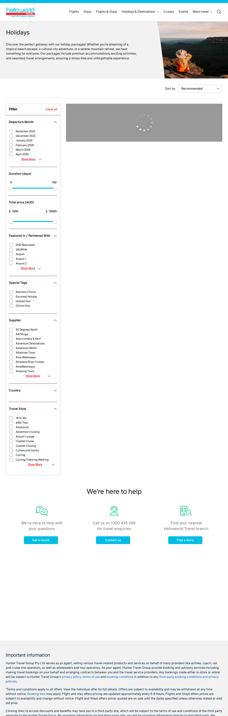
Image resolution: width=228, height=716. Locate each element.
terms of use (91, 676)
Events (183, 11)
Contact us (113, 540)
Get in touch (41, 540)
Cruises (169, 11)
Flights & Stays (106, 11)
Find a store (185, 540)
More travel (202, 11)
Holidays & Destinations (140, 11)
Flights (74, 11)
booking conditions (120, 676)
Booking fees (36, 694)
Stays (87, 11)
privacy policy (71, 676)
